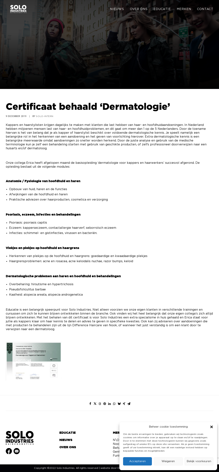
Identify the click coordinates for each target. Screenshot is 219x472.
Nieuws (117, 9)
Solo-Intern (44, 116)
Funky (117, 455)
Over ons (139, 9)
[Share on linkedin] (109, 403)
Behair (118, 447)
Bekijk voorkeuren (199, 461)
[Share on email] (129, 403)
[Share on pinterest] (104, 403)
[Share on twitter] (95, 403)
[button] (211, 427)
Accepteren (137, 461)
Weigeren (168, 461)
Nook (117, 443)
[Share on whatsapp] (114, 403)
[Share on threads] (100, 403)
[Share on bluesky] (119, 403)
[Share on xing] (124, 403)
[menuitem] (118, 9)
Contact (205, 9)
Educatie (162, 9)
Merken (184, 9)
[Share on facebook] (90, 403)
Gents (117, 451)
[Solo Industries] (15, 9)
